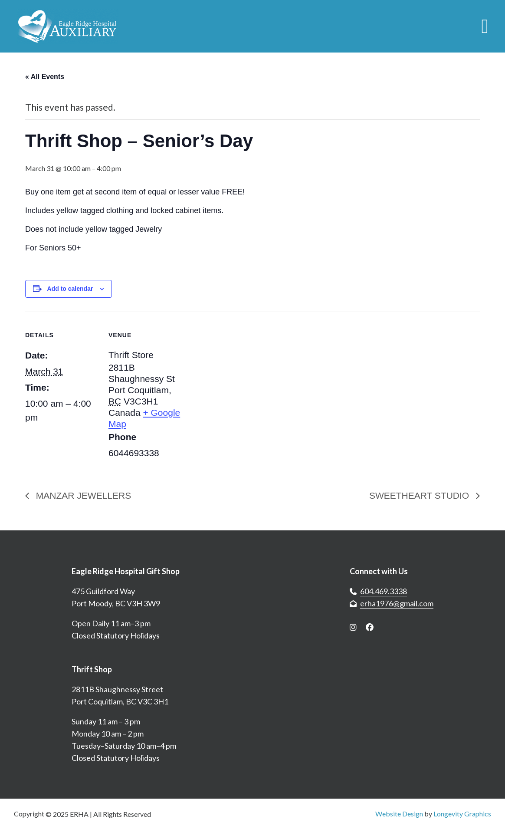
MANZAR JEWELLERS (82, 495)
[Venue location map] (237, 372)
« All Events (44, 76)
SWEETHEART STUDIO (420, 495)
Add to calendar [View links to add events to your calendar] (70, 288)
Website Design (399, 813)
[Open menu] (485, 26)
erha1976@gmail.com (396, 603)
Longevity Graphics (462, 813)
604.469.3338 (383, 591)
